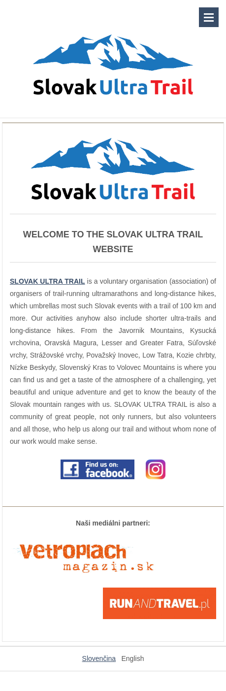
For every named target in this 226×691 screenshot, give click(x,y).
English (133, 658)
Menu (209, 17)
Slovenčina (99, 658)
